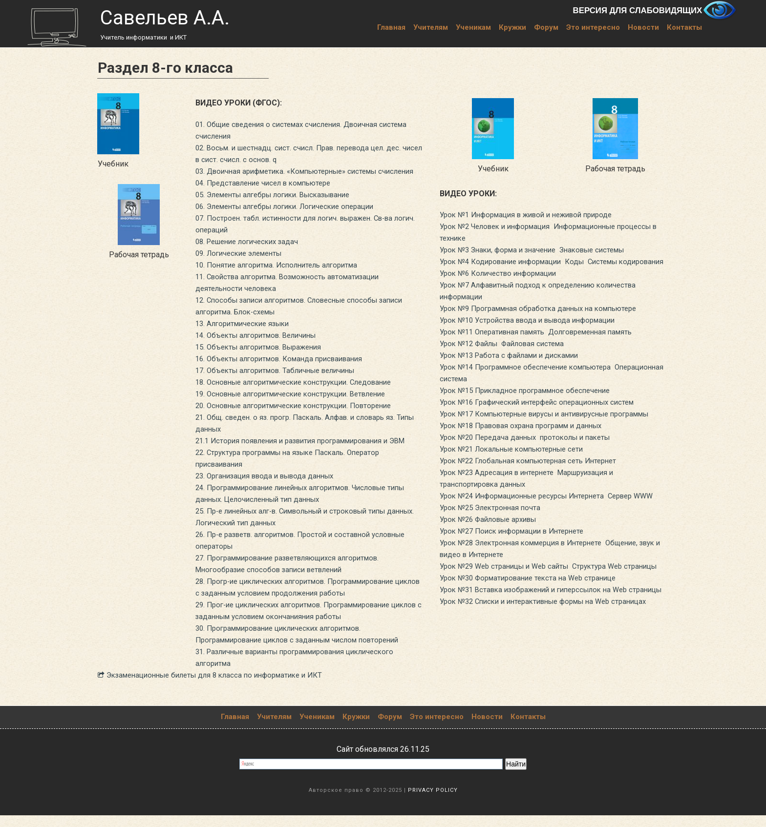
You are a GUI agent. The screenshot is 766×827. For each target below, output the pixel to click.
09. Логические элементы (243, 264)
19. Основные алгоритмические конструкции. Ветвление (299, 405)
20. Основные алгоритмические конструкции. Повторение (302, 417)
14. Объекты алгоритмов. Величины (261, 346)
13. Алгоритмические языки (246, 335)
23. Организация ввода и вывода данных (270, 487)
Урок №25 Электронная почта (493, 542)
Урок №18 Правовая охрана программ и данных (528, 449)
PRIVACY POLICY (433, 802)
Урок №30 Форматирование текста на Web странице (535, 624)
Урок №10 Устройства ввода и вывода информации (534, 331)
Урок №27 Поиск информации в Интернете (518, 566)
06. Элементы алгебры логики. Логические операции (293, 218)
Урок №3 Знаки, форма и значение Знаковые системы (539, 249)
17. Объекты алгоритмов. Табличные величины (282, 382)
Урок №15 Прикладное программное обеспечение (532, 402)
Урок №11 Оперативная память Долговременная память (544, 343)
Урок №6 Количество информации (503, 284)
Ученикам (473, 27)
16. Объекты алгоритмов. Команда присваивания (285, 370)
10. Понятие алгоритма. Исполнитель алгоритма (282, 276)
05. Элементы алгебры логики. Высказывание (280, 206)
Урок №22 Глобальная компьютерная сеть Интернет (535, 484)
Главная (391, 27)
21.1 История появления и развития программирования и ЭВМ (309, 452)
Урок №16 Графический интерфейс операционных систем (545, 413)
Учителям (430, 27)
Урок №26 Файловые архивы (493, 554)
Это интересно (593, 27)
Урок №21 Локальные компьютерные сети (518, 472)
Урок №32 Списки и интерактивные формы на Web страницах (552, 659)
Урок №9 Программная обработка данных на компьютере (546, 320)
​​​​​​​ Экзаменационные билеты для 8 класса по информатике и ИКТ (219, 686)
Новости (643, 27)
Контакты (684, 27)
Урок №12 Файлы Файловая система (507, 355)
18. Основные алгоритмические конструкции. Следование (302, 393)
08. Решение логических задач (251, 253)
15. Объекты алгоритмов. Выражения (264, 358)
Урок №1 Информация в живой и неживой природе (534, 214)
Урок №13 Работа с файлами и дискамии (514, 367)
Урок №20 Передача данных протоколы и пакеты (531, 460)
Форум (546, 27)
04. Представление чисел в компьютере (269, 194)
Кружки (512, 27)
